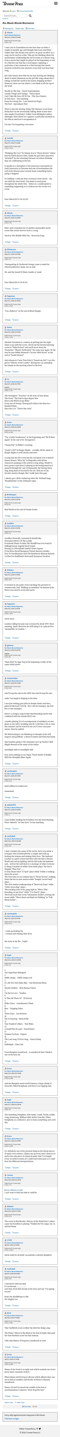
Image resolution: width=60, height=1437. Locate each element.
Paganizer (11, 296)
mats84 (10, 138)
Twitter (40, 1429)
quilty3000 (11, 805)
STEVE (9, 1240)
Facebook (37, 1429)
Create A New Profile (26, 11)
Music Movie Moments (13, 35)
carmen (10, 1175)
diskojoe (10, 570)
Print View (31, 28)
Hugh (9, 955)
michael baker (12, 678)
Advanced (5, 18)
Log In (14, 11)
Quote (16, 131)
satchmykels (12, 771)
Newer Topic (9, 1402)
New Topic (20, 28)
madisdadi (11, 836)
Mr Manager (11, 495)
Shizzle (10, 33)
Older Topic (20, 1402)
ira (8, 379)
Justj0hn (10, 523)
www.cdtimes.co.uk (13, 1190)
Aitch (9, 1313)
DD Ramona (11, 250)
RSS (36, 1406)
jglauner (10, 645)
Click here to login (11, 1419)
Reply (9, 131)
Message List (9, 28)
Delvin (9, 327)
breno (9, 422)
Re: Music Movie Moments (14, 141)
